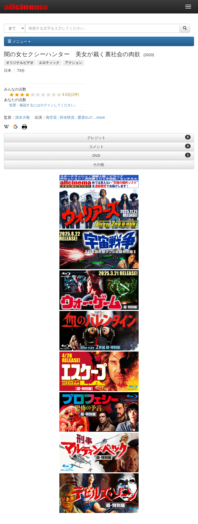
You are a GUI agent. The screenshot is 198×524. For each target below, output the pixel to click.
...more (99, 117)
